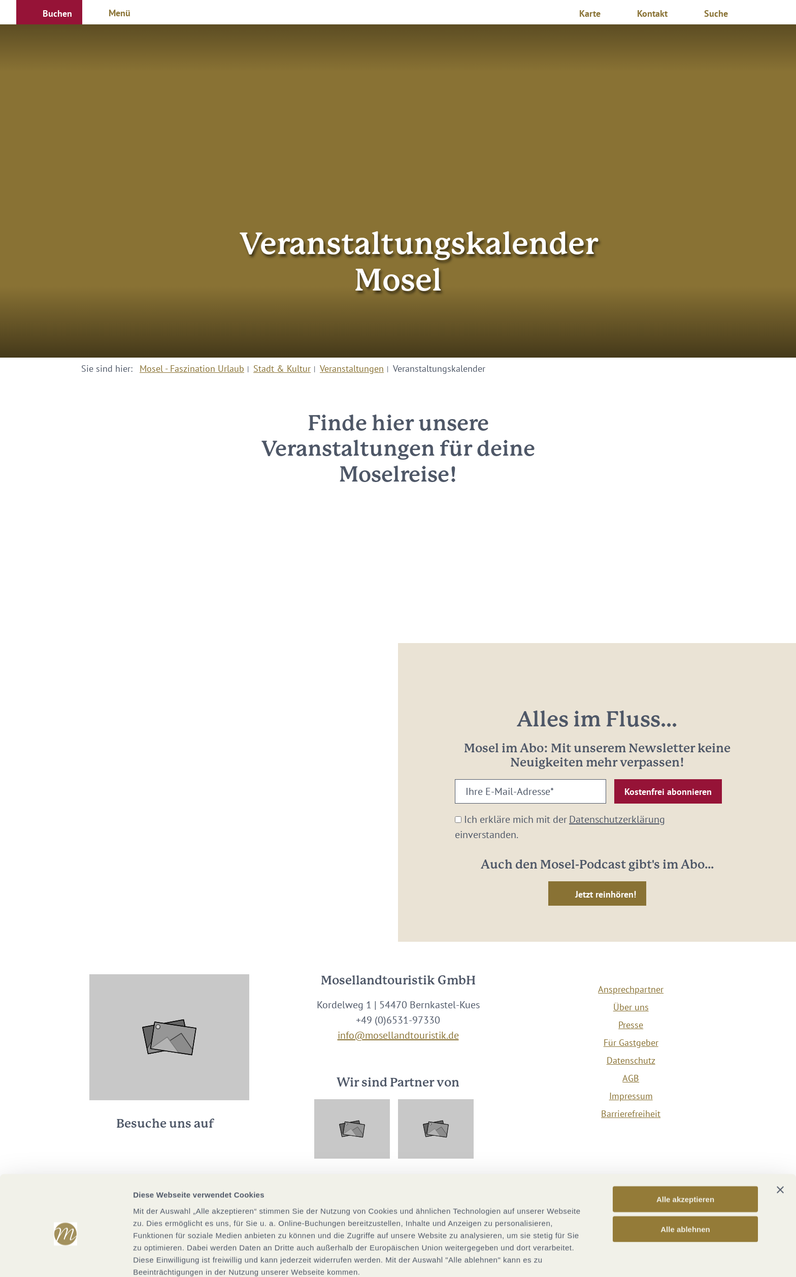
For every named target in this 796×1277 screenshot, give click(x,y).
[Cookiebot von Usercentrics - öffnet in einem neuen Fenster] (65, 1257)
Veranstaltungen (352, 368)
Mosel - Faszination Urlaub (192, 368)
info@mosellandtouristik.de (398, 1035)
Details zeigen (540, 1257)
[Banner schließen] (780, 1141)
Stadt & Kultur (282, 368)
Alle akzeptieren (685, 1151)
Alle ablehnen (685, 1181)
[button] (49, 12)
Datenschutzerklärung (617, 819)
